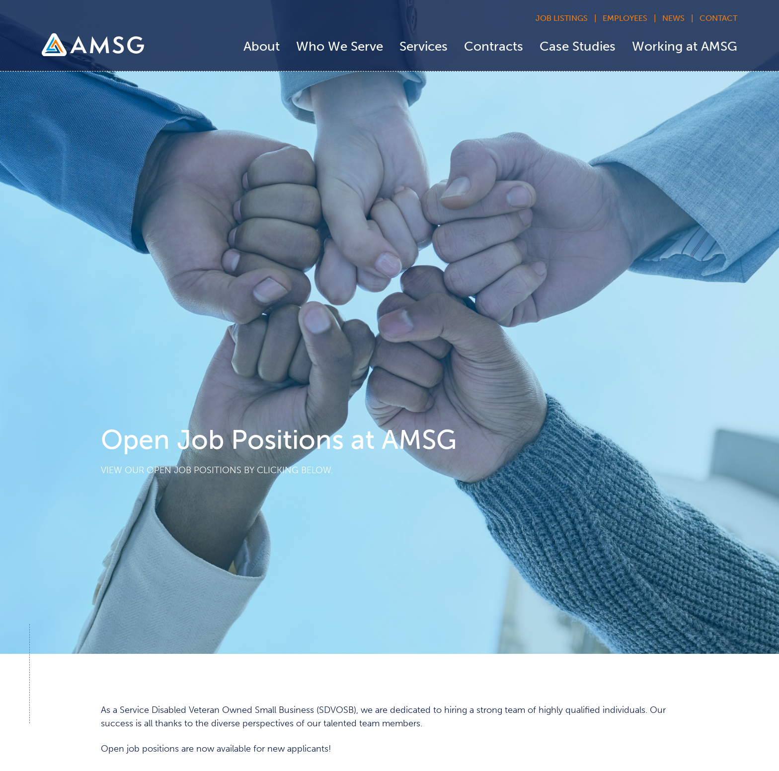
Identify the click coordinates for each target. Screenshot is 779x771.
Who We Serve (339, 46)
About (261, 46)
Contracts (493, 46)
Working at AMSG (684, 46)
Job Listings (562, 18)
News (673, 18)
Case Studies (578, 46)
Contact (718, 18)
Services (423, 46)
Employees (625, 18)
